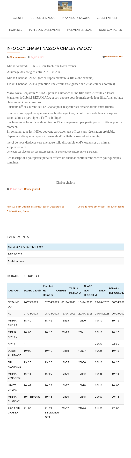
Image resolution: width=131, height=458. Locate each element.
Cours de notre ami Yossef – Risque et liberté (101, 192)
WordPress (85, 434)
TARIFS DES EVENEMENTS (38, 19)
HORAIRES (114, 14)
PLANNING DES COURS (66, 14)
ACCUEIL (15, 14)
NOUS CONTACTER (97, 19)
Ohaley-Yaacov (18, 42)
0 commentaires (111, 42)
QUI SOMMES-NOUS (36, 14)
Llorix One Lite (47, 434)
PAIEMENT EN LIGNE (69, 19)
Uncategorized (33, 174)
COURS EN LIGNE (94, 14)
